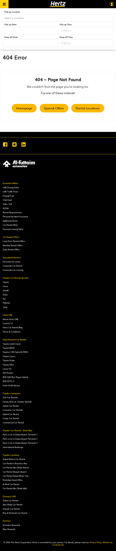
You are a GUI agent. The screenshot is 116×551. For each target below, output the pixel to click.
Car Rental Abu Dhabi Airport (16, 467)
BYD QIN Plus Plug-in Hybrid (15, 377)
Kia (4, 298)
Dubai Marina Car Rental (14, 459)
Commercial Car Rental (13, 422)
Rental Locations (88, 108)
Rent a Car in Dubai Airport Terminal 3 (20, 442)
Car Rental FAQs (10, 224)
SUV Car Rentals (10, 397)
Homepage (24, 108)
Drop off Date (11, 37)
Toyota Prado (9, 360)
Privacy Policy (95, 542)
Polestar (6, 302)
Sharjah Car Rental (11, 508)
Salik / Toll (7, 204)
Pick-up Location (12, 12)
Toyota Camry (9, 356)
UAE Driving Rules (11, 187)
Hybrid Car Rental (11, 414)
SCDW (6, 208)
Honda (6, 290)
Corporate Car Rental (12, 265)
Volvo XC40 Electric (11, 385)
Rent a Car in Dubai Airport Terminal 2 (20, 438)
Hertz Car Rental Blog (13, 327)
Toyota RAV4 (8, 347)
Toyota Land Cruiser (12, 343)
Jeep (5, 307)
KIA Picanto (8, 372)
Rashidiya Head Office (13, 479)
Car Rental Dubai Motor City (15, 475)
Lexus (5, 286)
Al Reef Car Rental (11, 484)
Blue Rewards (9, 529)
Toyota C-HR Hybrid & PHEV (15, 351)
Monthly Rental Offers (13, 245)
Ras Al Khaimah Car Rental (15, 512)
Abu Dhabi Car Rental (12, 504)
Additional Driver (10, 220)
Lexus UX (7, 368)
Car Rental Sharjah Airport (15, 471)
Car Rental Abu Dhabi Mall (15, 488)
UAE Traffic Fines (10, 191)
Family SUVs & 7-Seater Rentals (17, 401)
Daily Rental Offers (11, 249)
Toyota (6, 282)
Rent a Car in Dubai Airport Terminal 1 (20, 434)
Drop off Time (66, 37)
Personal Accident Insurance (15, 216)
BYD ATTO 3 (8, 381)
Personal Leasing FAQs (13, 229)
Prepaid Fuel (8, 195)
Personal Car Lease (11, 261)
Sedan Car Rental (10, 405)
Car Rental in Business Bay (15, 463)
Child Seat (7, 199)
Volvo (5, 294)
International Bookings (13, 447)
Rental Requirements (12, 212)
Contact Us (8, 323)
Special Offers (54, 108)
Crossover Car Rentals (13, 409)
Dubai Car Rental (10, 500)
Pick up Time (66, 24)
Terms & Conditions (11, 331)
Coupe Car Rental (11, 418)
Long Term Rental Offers (14, 241)
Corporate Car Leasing (13, 269)
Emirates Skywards (11, 525)
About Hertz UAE (10, 319)
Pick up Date (10, 24)
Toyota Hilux (8, 364)
